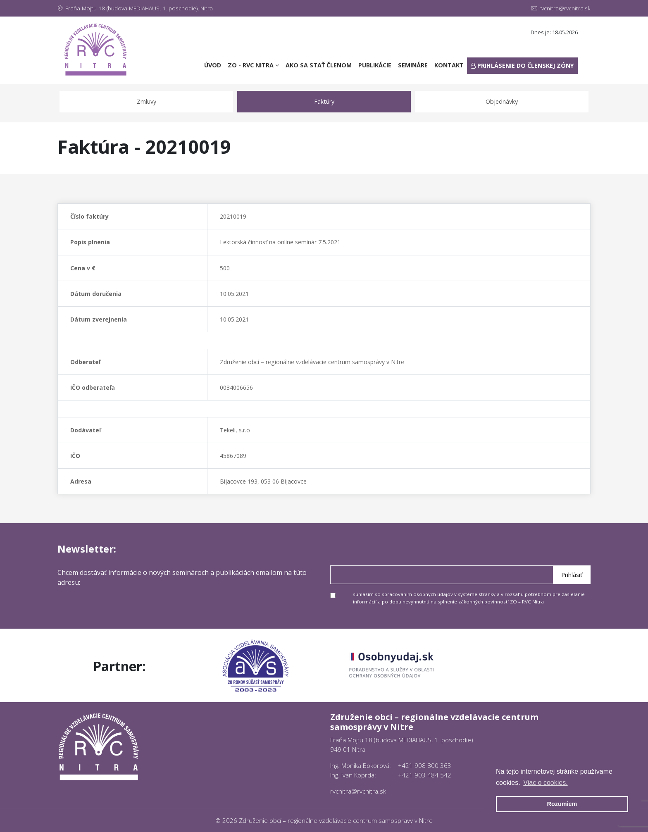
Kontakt (449, 65)
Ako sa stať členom (319, 65)
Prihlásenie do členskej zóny (522, 65)
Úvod (214, 64)
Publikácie (374, 65)
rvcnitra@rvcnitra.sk (561, 8)
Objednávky (502, 101)
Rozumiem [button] (562, 804)
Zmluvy (146, 101)
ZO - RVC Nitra (253, 65)
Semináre (413, 65)
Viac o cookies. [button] (545, 782)
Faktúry (324, 101)
